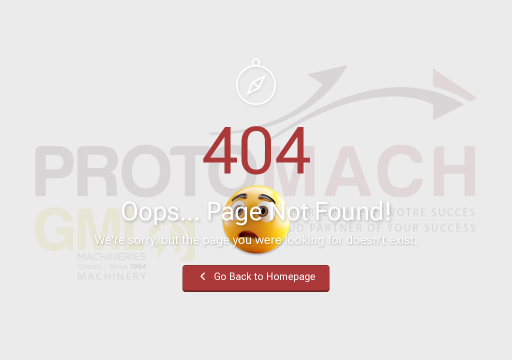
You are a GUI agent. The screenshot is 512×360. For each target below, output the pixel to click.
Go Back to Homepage (256, 276)
